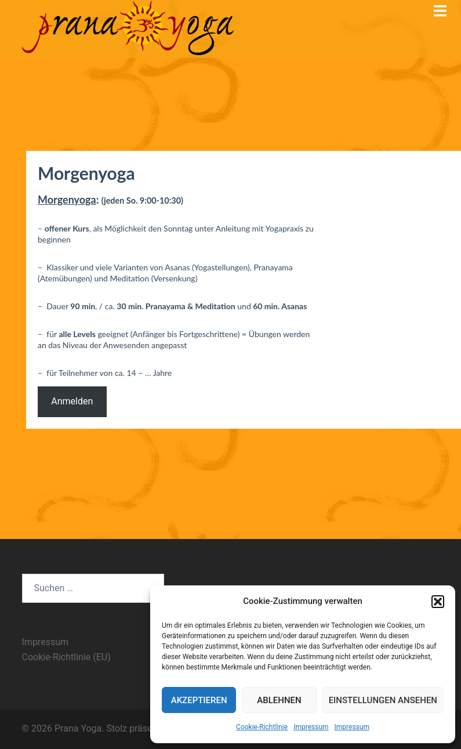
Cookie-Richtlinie (262, 727)
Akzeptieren (199, 700)
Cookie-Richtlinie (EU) (66, 657)
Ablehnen (279, 700)
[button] (438, 601)
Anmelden (72, 401)
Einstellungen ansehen (383, 700)
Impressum (310, 727)
